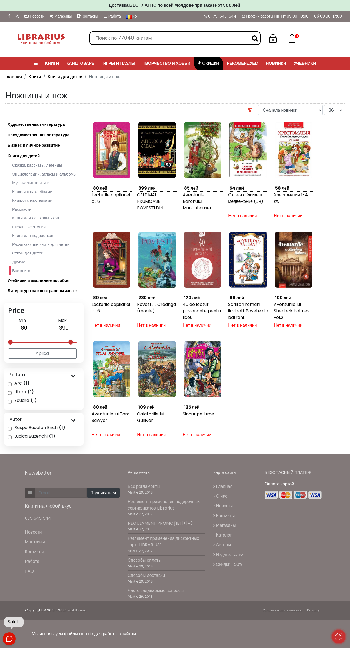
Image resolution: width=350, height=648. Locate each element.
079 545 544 (38, 518)
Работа (112, 16)
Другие (18, 262)
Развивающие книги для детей (40, 244)
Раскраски (21, 209)
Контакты (87, 16)
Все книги (19, 270)
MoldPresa (77, 610)
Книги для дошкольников (35, 218)
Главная (13, 77)
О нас (220, 496)
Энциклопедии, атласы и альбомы (44, 174)
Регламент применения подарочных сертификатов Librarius (164, 504)
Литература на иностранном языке (42, 290)
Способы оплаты (145, 560)
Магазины (61, 16)
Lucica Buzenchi (34, 436)
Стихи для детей (28, 253)
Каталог (222, 535)
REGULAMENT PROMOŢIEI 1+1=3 (160, 523)
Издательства (228, 554)
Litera (24, 392)
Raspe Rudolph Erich (39, 427)
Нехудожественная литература (38, 135)
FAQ (29, 571)
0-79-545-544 (220, 16)
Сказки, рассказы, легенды (37, 165)
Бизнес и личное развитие (34, 145)
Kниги (34, 77)
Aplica (42, 353)
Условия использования (282, 610)
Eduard (25, 400)
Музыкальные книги (30, 183)
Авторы (222, 545)
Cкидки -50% (227, 564)
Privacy (313, 610)
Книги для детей (65, 77)
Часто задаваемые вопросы (156, 590)
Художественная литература (36, 124)
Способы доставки (146, 575)
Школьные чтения (29, 227)
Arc (21, 383)
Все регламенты (144, 486)
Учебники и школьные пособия (38, 280)
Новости (34, 16)
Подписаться (103, 493)
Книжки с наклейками (32, 191)
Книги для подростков (32, 235)
